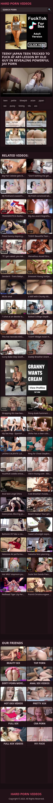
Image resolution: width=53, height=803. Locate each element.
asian (33, 100)
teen (5, 100)
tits (29, 106)
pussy (12, 106)
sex (5, 106)
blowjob (23, 100)
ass (35, 106)
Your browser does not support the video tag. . (26, 82)
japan (41, 100)
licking (22, 106)
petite (13, 100)
